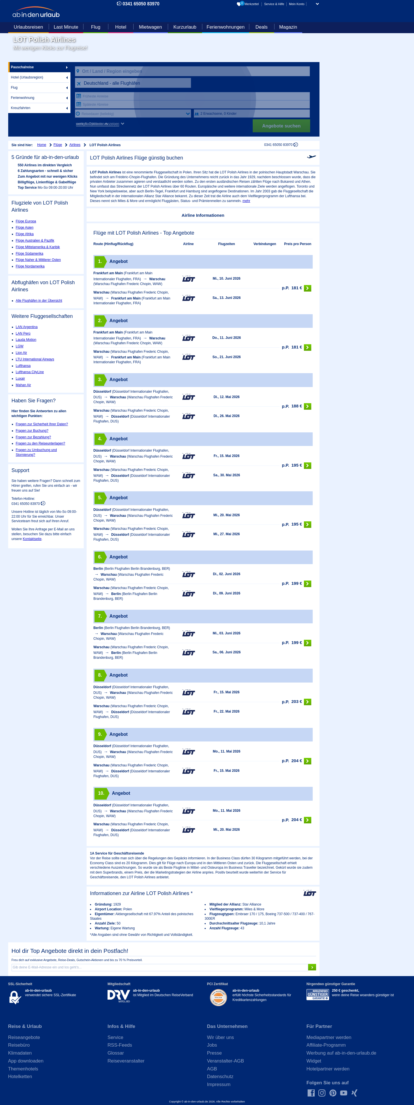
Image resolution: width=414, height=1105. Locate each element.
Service (115, 1037)
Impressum (219, 1084)
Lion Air (21, 353)
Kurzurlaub (184, 27)
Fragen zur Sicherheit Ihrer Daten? (42, 424)
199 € (296, 584)
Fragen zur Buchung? (32, 431)
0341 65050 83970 (141, 3)
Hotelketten (20, 1076)
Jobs (212, 1045)
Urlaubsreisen (28, 27)
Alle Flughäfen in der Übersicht (39, 301)
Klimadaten (20, 1053)
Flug (95, 27)
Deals (262, 27)
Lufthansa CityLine (30, 372)
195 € (296, 465)
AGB (212, 1069)
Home (41, 145)
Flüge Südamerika (29, 254)
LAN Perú (23, 333)
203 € (296, 702)
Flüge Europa (26, 221)
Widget (313, 1061)
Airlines (74, 145)
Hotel (120, 27)
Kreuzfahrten (21, 108)
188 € (296, 406)
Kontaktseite (32, 539)
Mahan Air (23, 385)
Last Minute (66, 27)
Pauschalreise (22, 67)
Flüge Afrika (25, 234)
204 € (296, 761)
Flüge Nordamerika (30, 266)
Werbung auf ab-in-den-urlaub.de (341, 1053)
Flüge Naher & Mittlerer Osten (38, 260)
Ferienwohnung (23, 98)
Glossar (116, 1053)
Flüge (57, 145)
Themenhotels (23, 1069)
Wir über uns (220, 1037)
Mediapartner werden (328, 1037)
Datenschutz (220, 1076)
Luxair (20, 379)
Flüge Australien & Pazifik (35, 241)
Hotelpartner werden (327, 1069)
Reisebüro (19, 1045)
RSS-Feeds (120, 1045)
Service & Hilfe (274, 4)
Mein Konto (296, 4)
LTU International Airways (35, 359)
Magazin (288, 27)
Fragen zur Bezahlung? (33, 437)
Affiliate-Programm (326, 1045)
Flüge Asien (25, 228)
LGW (19, 346)
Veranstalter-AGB (225, 1061)
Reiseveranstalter (126, 1061)
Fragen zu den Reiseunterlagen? (40, 443)
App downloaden (26, 1061)
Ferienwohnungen (225, 27)
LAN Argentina (27, 327)
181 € (296, 288)
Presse (214, 1053)
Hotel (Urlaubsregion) (27, 77)
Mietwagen (150, 27)
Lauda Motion (26, 340)
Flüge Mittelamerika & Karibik (38, 247)
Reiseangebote (24, 1037)
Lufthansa (23, 366)
